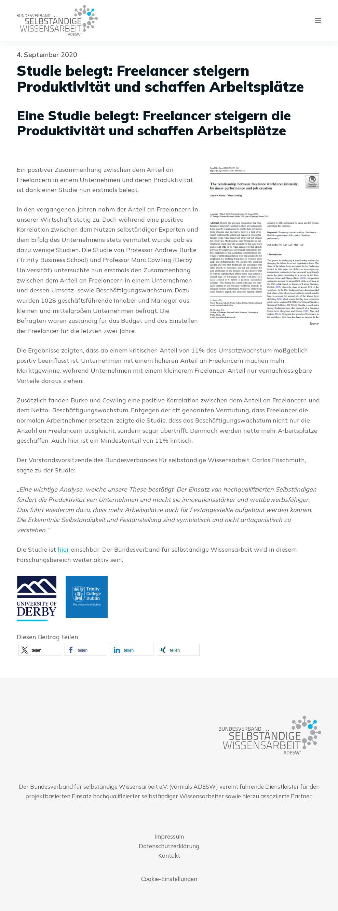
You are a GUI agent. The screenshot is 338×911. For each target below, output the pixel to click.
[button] (39, 650)
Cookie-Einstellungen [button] (169, 878)
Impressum (169, 836)
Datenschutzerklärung (169, 846)
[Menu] (318, 20)
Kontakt (169, 855)
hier (63, 549)
